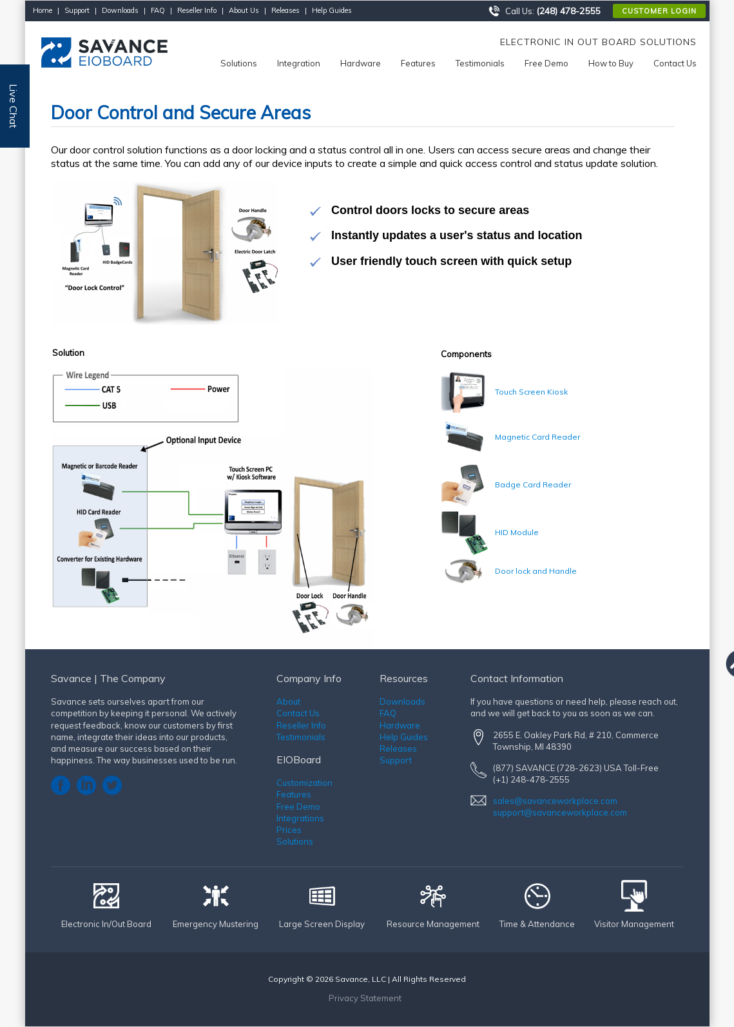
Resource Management (433, 924)
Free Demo (298, 806)
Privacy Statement (365, 998)
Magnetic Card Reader (537, 437)
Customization (304, 783)
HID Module (517, 532)
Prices (289, 830)
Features (293, 794)
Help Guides (332, 10)
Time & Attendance (537, 924)
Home (42, 10)
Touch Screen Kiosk (531, 391)
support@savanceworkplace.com (560, 812)
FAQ (158, 10)
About (288, 701)
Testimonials (300, 737)
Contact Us (298, 713)
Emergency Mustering (215, 924)
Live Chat (13, 106)
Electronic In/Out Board (106, 924)
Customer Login (659, 10)
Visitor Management (634, 924)
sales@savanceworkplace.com (555, 801)
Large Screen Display (322, 924)
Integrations (300, 818)
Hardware (400, 725)
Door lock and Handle (536, 571)
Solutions (294, 841)
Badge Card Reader (533, 484)
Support (77, 10)
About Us (244, 10)
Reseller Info (197, 10)
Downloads (120, 10)
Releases (285, 10)
